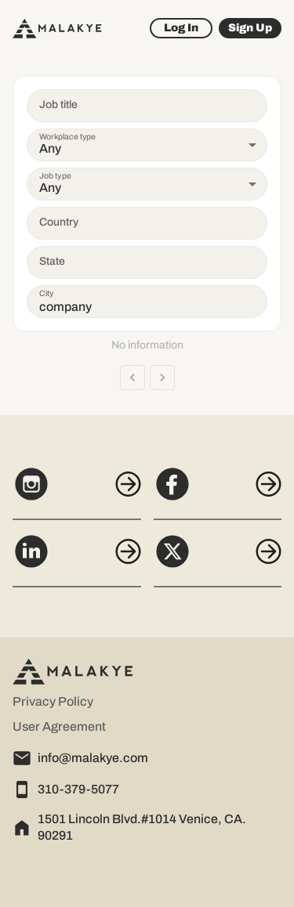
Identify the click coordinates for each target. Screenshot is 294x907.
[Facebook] (218, 492)
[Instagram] (77, 492)
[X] (218, 560)
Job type (55, 176)
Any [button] (50, 148)
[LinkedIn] (77, 560)
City (46, 293)
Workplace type (67, 136)
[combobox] (132, 223)
